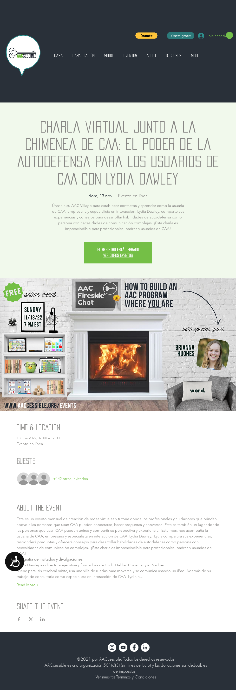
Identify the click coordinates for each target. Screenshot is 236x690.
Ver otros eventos (118, 255)
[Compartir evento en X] (30, 619)
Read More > (28, 584)
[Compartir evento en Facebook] (19, 619)
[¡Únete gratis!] (180, 35)
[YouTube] (123, 647)
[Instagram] (112, 647)
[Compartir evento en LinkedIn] (42, 619)
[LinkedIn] (145, 647)
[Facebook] (134, 647)
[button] (146, 35)
